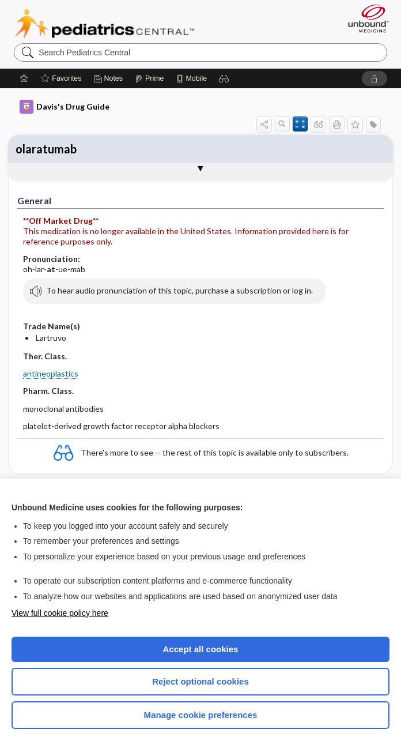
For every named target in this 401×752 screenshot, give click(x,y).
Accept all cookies (201, 649)
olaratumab (46, 149)
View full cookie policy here (60, 613)
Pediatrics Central (104, 23)
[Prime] (149, 78)
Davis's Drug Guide (64, 107)
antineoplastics (50, 373)
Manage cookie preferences (201, 715)
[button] (224, 78)
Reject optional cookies (200, 681)
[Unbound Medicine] (364, 18)
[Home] (24, 78)
